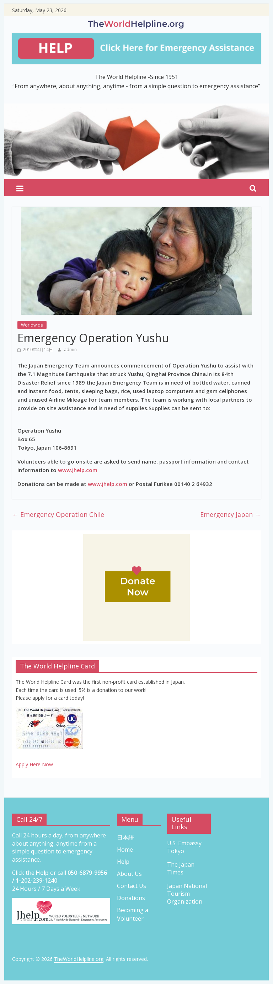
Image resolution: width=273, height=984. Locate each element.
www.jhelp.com (77, 470)
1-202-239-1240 (36, 880)
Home (125, 849)
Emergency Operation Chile (58, 514)
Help (123, 862)
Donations (131, 898)
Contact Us (131, 886)
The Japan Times (180, 868)
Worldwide (32, 325)
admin (70, 349)
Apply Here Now (34, 764)
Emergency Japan (230, 514)
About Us (129, 874)
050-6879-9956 (87, 873)
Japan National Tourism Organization (187, 894)
